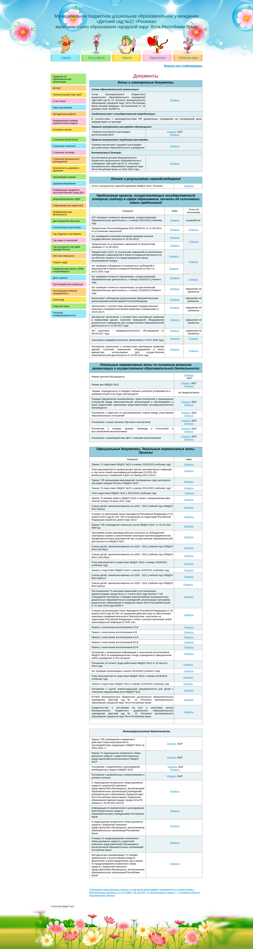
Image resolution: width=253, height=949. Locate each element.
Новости (127, 57)
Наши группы (158, 57)
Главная (66, 57)
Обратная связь (188, 57)
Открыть (175, 100)
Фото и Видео (96, 57)
